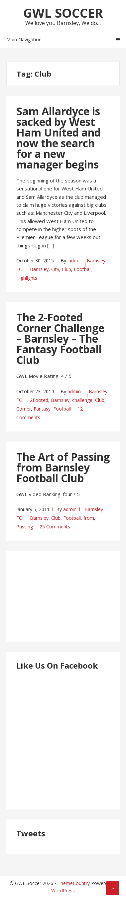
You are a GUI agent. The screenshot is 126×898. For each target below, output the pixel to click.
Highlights (26, 278)
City (55, 269)
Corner (23, 409)
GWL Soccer (63, 12)
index (73, 260)
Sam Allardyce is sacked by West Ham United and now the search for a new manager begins (58, 137)
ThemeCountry (74, 883)
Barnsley (39, 269)
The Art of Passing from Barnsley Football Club (63, 467)
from (88, 518)
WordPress (63, 890)
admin (74, 391)
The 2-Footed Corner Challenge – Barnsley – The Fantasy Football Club (60, 338)
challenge (82, 400)
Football (82, 269)
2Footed (39, 400)
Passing (24, 526)
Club (66, 269)
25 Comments (55, 526)
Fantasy (42, 409)
